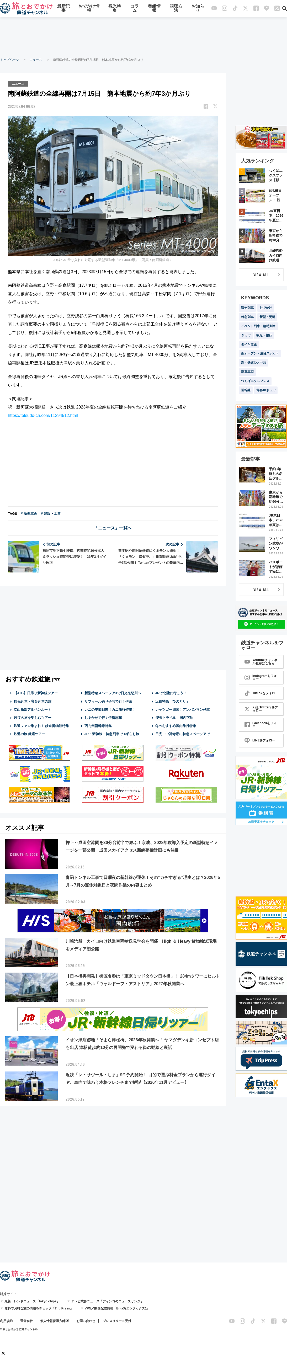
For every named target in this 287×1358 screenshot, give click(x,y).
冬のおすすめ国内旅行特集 (175, 726)
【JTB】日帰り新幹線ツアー (36, 693)
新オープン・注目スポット (260, 353)
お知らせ (198, 8)
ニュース (35, 60)
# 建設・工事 (51, 514)
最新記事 (63, 8)
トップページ (9, 60)
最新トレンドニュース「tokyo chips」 (32, 1301)
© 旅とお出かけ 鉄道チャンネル (19, 1329)
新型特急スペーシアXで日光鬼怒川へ (112, 693)
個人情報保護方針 (52, 1321)
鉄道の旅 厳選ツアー (29, 734)
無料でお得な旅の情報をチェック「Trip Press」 (38, 1308)
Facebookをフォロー (261, 724)
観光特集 (114, 8)
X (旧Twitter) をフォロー (261, 708)
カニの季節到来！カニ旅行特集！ (110, 709)
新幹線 (246, 390)
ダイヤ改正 (249, 344)
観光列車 (247, 308)
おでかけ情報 (88, 8)
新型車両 (247, 372)
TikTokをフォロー (261, 693)
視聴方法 (176, 8)
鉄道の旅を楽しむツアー (32, 718)
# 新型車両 (29, 514)
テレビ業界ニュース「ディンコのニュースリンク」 (107, 1301)
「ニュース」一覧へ (113, 528)
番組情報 (154, 8)
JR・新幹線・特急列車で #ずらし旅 (111, 734)
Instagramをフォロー (261, 677)
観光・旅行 (264, 335)
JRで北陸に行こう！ (171, 693)
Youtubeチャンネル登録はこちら (261, 661)
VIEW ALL (261, 274)
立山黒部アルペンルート (32, 709)
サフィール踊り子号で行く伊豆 (108, 701)
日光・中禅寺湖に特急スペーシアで (182, 734)
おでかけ (265, 308)
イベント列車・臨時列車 (258, 326)
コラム (134, 8)
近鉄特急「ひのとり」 (172, 701)
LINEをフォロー (260, 740)
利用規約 (6, 1321)
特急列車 (247, 317)
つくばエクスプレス (255, 381)
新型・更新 (267, 317)
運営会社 (26, 1321)
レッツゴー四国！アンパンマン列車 (182, 709)
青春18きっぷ (265, 390)
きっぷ (246, 335)
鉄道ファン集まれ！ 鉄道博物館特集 (41, 726)
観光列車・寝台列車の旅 (32, 701)
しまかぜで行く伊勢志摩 (103, 718)
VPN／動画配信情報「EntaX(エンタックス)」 (117, 1308)
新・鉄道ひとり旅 (253, 362)
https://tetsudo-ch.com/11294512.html (43, 415)
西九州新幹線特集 (98, 726)
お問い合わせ (85, 1321)
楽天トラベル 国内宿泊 (174, 718)
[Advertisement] (143, 37)
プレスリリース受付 (117, 1321)
